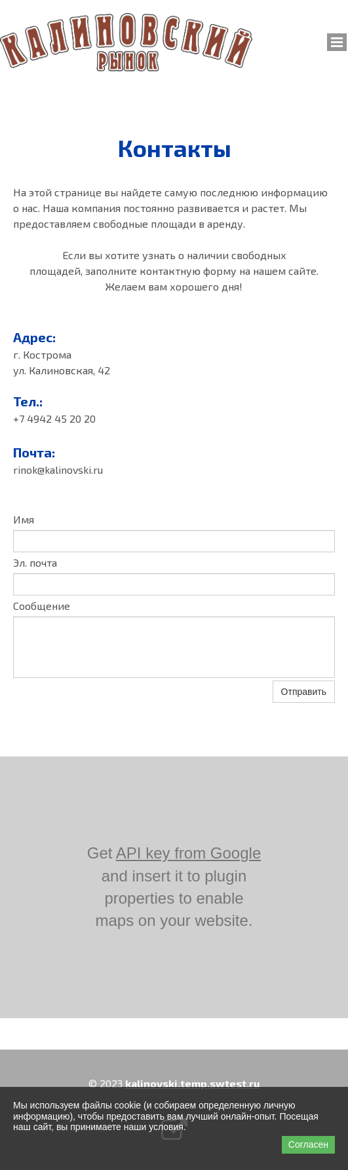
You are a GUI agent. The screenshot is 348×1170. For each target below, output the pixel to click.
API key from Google (188, 853)
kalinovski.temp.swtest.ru (192, 1083)
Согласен (308, 1144)
